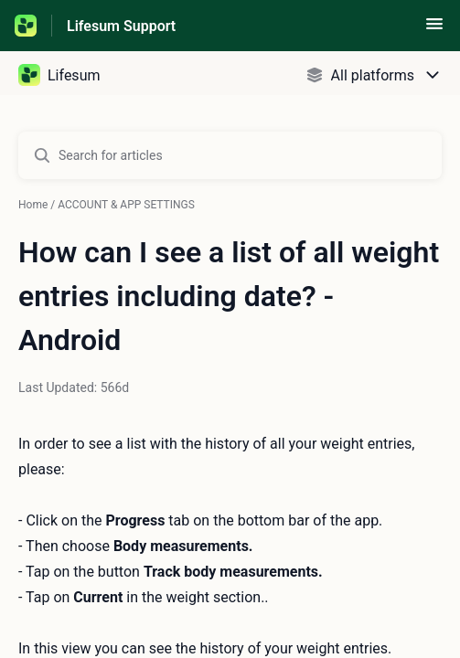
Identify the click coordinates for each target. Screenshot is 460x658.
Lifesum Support (121, 26)
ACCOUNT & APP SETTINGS (126, 204)
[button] (434, 29)
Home (33, 204)
